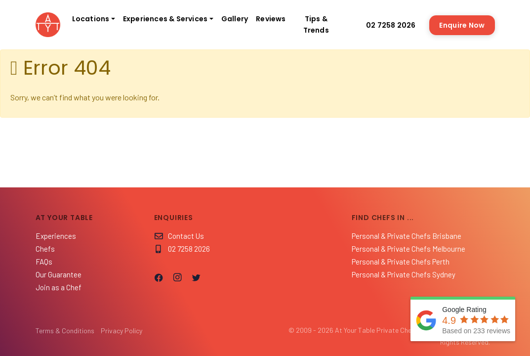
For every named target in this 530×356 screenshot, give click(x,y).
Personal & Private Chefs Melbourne (408, 248)
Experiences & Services (165, 19)
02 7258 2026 (386, 25)
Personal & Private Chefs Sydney (403, 274)
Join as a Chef (59, 287)
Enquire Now (462, 25)
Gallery (234, 19)
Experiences (56, 235)
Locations (91, 19)
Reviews (270, 19)
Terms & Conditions (65, 330)
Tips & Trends (316, 24)
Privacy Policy (121, 330)
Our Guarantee (59, 274)
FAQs (44, 261)
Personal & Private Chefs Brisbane (406, 235)
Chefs (45, 248)
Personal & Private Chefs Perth (400, 261)
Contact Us (179, 235)
